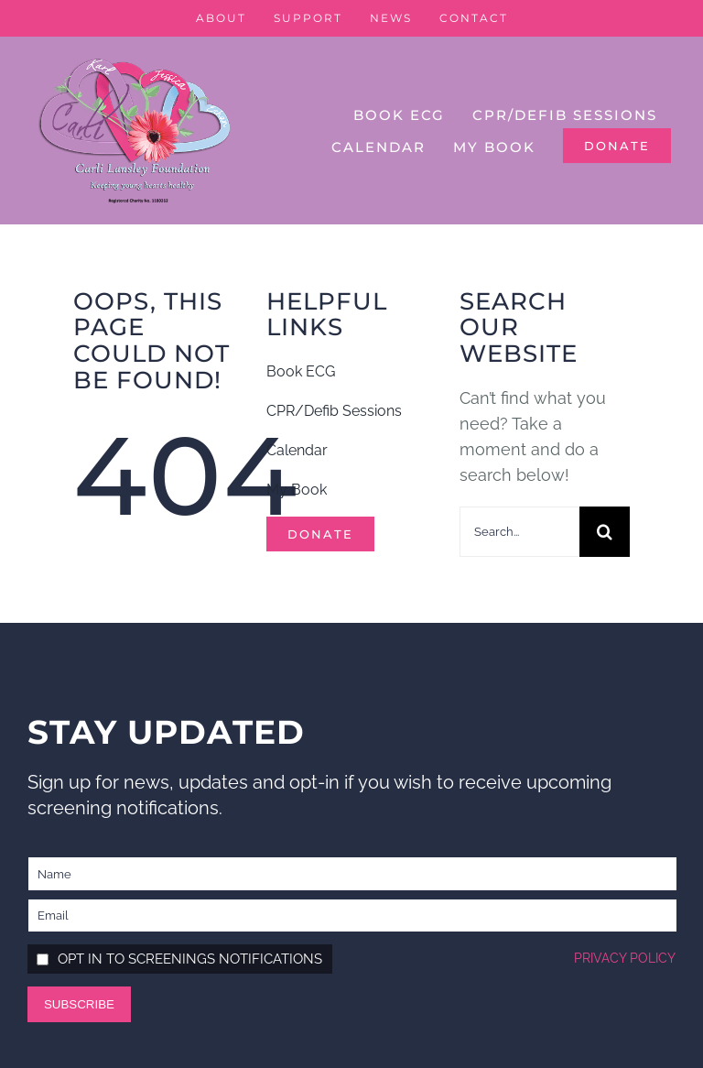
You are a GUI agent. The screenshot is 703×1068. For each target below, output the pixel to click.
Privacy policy (625, 958)
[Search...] (520, 532)
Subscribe (79, 1004)
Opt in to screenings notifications (190, 959)
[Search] (604, 532)
